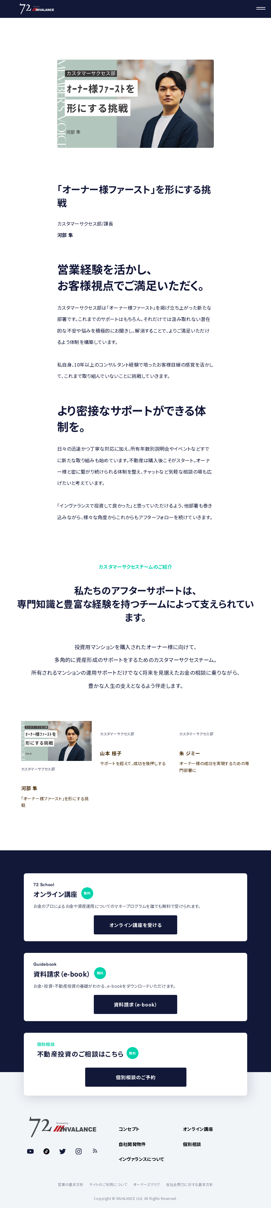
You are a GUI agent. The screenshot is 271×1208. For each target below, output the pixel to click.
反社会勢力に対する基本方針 (189, 1184)
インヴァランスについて (141, 1159)
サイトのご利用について (108, 1184)
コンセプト (129, 1129)
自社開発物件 (132, 1144)
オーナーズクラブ (146, 1184)
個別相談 (192, 1144)
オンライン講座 (198, 1129)
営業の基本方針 (70, 1184)
